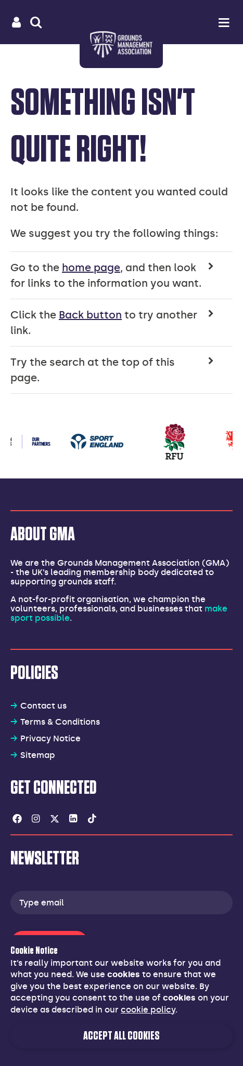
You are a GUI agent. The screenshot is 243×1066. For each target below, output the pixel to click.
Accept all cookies (121, 1036)
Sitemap (37, 755)
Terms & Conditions (60, 722)
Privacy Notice (50, 738)
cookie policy (148, 1010)
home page (91, 267)
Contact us (43, 706)
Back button (90, 315)
